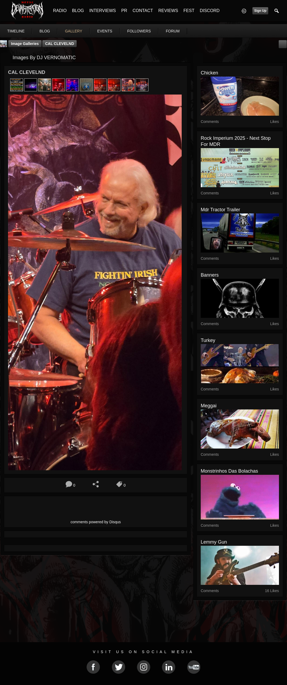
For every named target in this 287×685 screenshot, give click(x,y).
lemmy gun (214, 542)
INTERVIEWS (102, 10)
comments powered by (95, 522)
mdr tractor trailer (220, 209)
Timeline (16, 31)
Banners (210, 275)
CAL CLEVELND (59, 44)
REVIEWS (168, 10)
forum (173, 31)
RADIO (60, 10)
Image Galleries (25, 44)
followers (139, 31)
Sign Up (260, 11)
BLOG (78, 10)
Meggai (209, 405)
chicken (209, 73)
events (104, 31)
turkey (208, 340)
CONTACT (143, 10)
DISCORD (209, 10)
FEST (189, 10)
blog (45, 31)
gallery (73, 31)
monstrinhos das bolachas (229, 471)
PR (124, 10)
